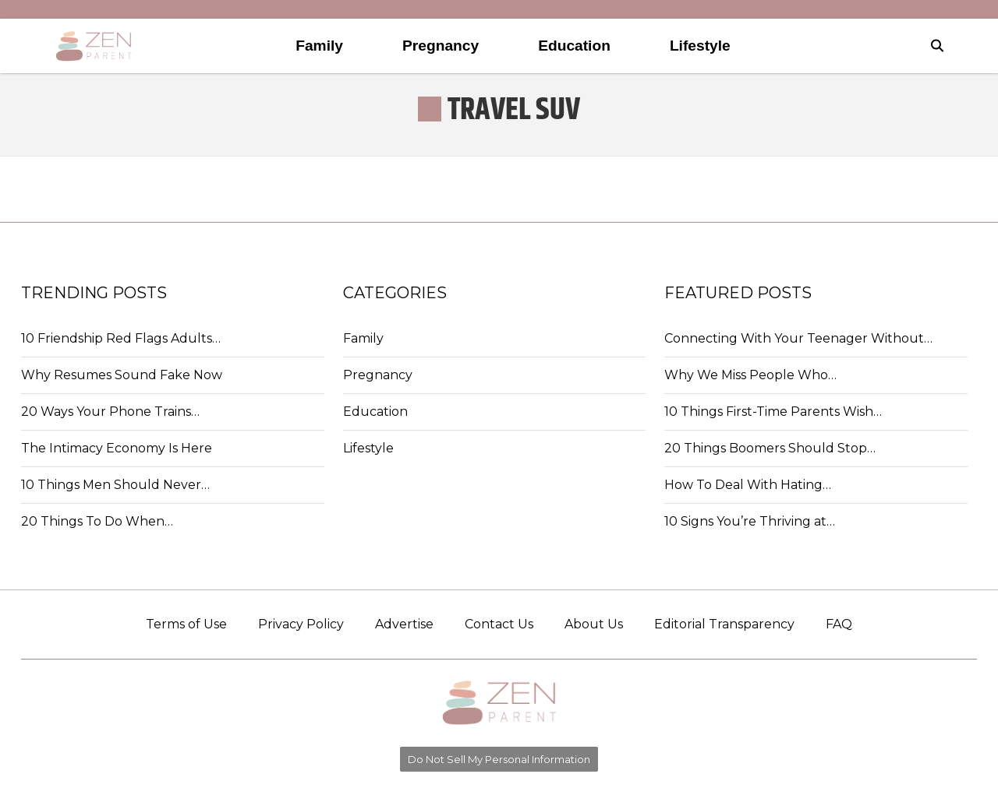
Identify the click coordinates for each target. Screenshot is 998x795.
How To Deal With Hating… (747, 484)
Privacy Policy (301, 624)
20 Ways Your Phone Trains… (110, 411)
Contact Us (499, 624)
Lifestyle (368, 448)
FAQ (839, 624)
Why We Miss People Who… (750, 375)
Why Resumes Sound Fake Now (121, 375)
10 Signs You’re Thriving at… (749, 521)
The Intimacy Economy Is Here (116, 448)
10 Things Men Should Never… (115, 484)
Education (375, 411)
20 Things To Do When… (97, 521)
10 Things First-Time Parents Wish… (773, 411)
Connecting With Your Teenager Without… (798, 338)
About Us (593, 624)
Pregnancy (377, 375)
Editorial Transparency (724, 624)
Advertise (404, 624)
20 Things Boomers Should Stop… (770, 448)
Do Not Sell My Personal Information (499, 759)
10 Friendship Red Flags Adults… (121, 338)
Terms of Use (186, 624)
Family (363, 338)
